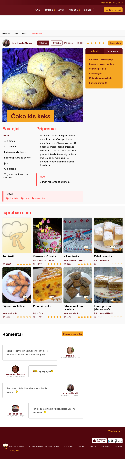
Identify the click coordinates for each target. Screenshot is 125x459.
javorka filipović (24, 43)
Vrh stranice (114, 431)
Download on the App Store (99, 440)
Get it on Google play (115, 440)
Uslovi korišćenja (37, 446)
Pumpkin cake (47, 292)
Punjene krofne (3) (98, 83)
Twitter (81, 446)
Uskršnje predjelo (97, 69)
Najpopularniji (113, 51)
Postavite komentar (72, 334)
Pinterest (119, 446)
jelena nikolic (15, 414)
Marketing (48, 446)
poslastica (40, 198)
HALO (18, 450)
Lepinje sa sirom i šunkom (101, 64)
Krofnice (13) (95, 73)
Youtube (92, 446)
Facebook (68, 446)
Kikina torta (77, 241)
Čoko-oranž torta (47, 241)
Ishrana (49, 10)
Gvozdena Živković (15, 374)
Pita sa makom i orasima (77, 292)
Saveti (61, 10)
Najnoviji (95, 51)
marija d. (70, 356)
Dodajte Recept (113, 10)
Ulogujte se (118, 2)
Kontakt (56, 446)
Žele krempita (108, 241)
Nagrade (87, 10)
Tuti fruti (16, 241)
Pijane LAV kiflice (16, 292)
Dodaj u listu (115, 43)
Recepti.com (16, 9)
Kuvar (37, 10)
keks (27, 198)
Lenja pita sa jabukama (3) (108, 292)
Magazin (73, 10)
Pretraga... (98, 10)
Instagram (106, 446)
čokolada (14, 198)
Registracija (106, 2)
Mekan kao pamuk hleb (100, 78)
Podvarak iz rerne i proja (101, 59)
